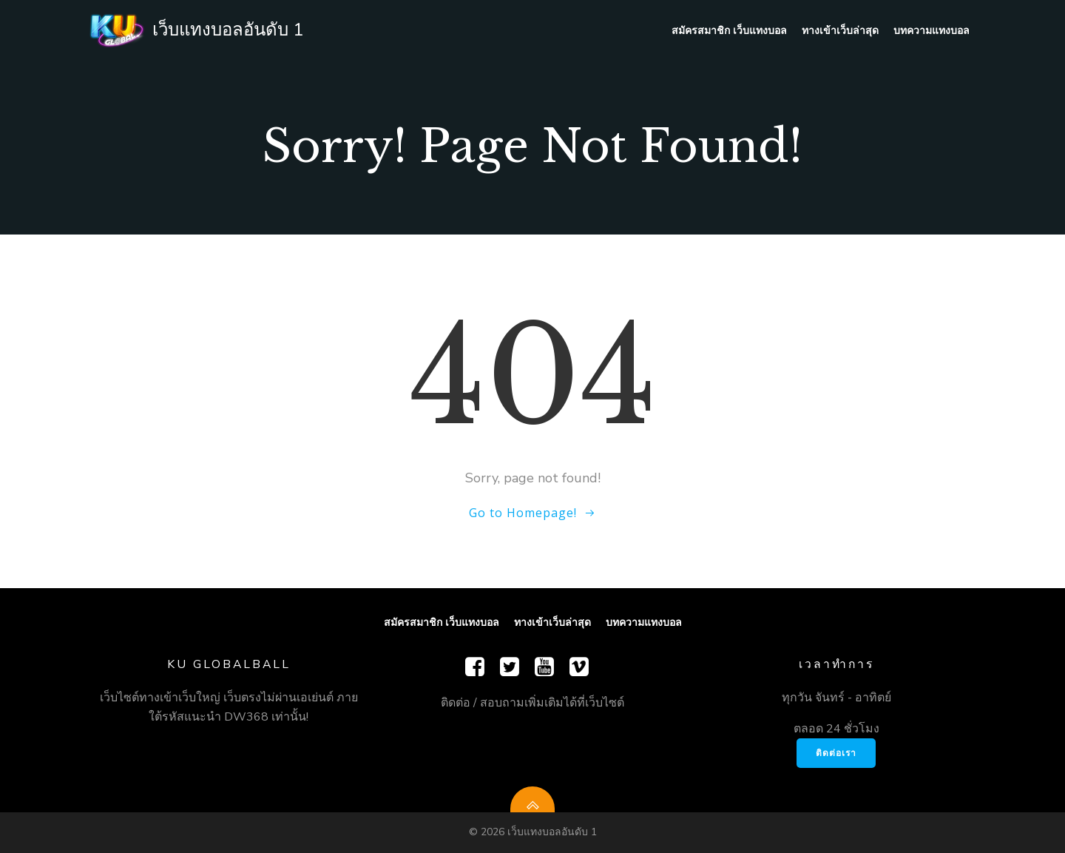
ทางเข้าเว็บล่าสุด (840, 30)
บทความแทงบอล (931, 30)
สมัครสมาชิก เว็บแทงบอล (729, 30)
